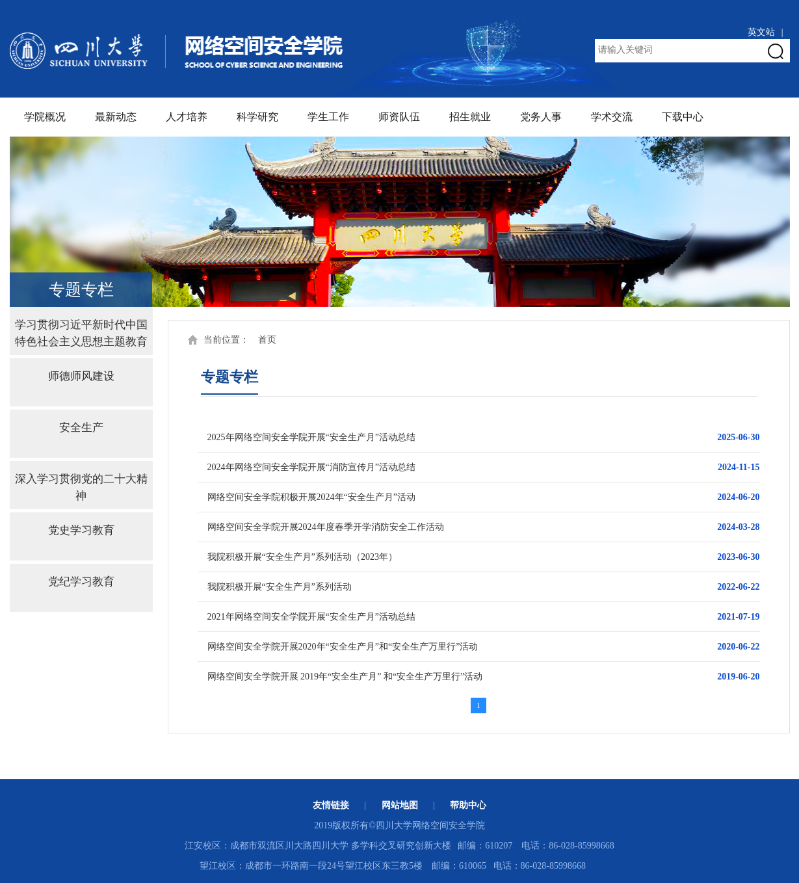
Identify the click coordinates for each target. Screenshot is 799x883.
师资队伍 (399, 116)
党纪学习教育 (81, 581)
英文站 (761, 32)
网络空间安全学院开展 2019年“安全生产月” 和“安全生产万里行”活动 (345, 676)
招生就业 (470, 116)
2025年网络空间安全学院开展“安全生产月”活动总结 (311, 437)
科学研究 (257, 116)
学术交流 (612, 116)
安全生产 (81, 427)
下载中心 (682, 116)
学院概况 (45, 116)
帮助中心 (468, 805)
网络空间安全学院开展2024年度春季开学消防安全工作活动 (325, 527)
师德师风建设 (81, 376)
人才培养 (186, 116)
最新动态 (116, 116)
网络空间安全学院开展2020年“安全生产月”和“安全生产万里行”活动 (342, 647)
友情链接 (331, 805)
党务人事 (541, 116)
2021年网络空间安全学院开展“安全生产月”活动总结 (311, 617)
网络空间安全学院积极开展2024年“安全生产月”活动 (311, 497)
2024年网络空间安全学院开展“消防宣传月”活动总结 (311, 467)
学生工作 (328, 116)
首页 (267, 340)
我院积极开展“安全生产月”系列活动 (279, 587)
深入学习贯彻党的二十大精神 (81, 485)
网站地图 (400, 805)
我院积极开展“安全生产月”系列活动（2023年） (302, 557)
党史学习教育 (81, 530)
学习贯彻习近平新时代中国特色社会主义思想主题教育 (81, 331)
